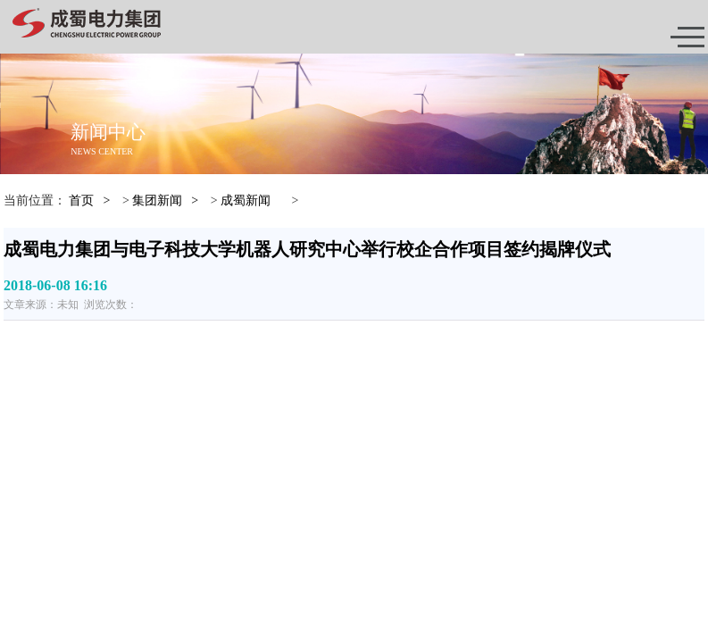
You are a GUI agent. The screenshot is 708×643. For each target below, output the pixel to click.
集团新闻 (157, 200)
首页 (81, 200)
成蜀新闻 (246, 200)
